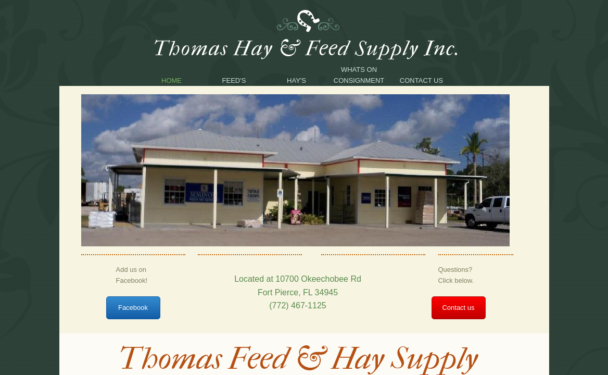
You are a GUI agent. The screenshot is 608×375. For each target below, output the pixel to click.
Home (171, 80)
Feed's (234, 80)
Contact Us (421, 80)
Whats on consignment (359, 75)
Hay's (296, 80)
